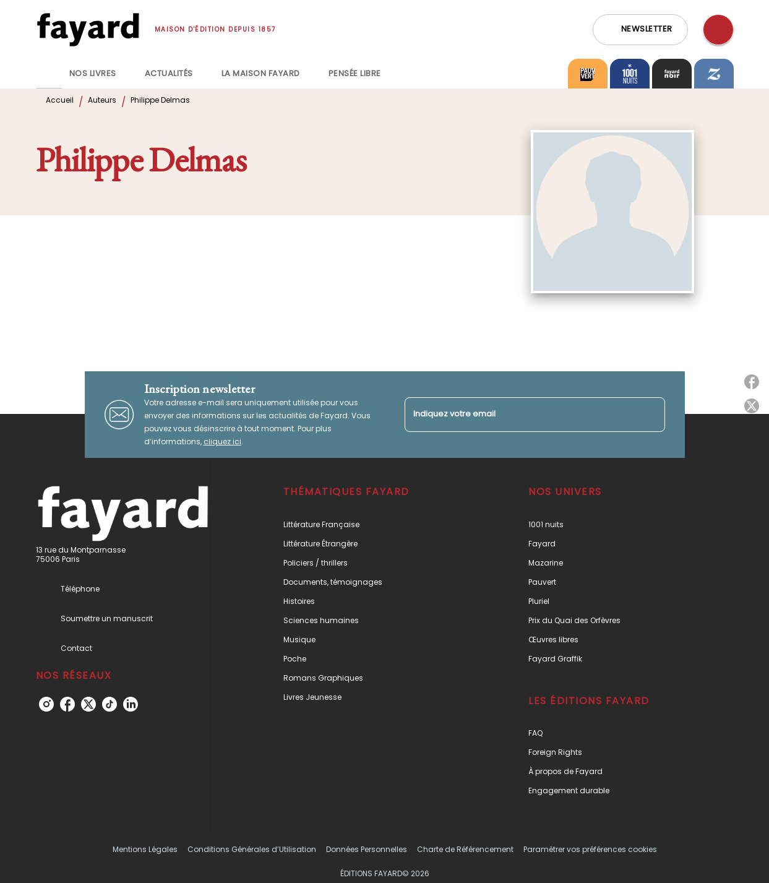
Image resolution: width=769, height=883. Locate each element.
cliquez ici (222, 441)
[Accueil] (88, 29)
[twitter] (88, 704)
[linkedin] (130, 704)
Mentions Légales (145, 849)
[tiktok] (109, 704)
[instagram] (46, 704)
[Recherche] (718, 29)
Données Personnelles (366, 849)
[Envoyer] (650, 414)
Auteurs (102, 100)
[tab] (49, 73)
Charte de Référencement (465, 849)
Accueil (60, 100)
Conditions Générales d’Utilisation (251, 849)
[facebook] (67, 704)
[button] (640, 29)
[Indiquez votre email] (519, 414)
